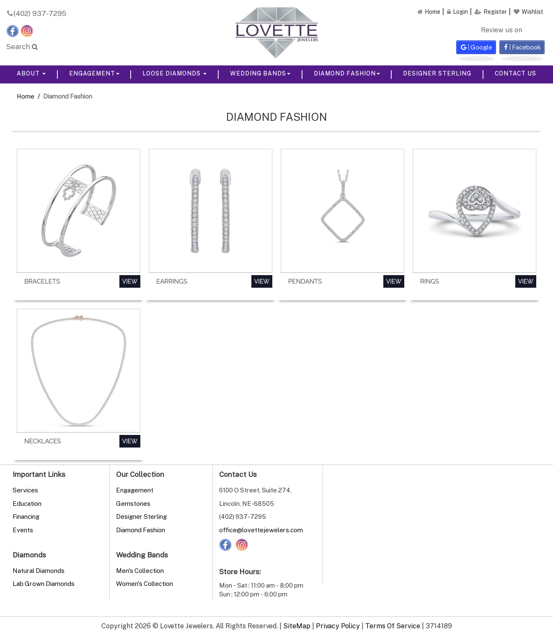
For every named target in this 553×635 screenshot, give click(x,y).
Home (25, 96)
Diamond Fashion (347, 73)
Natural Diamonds (39, 570)
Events (23, 530)
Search (22, 46)
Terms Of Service (392, 626)
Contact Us (515, 73)
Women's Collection (144, 583)
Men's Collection (140, 570)
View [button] (129, 281)
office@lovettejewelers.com (261, 530)
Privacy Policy (338, 626)
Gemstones (133, 503)
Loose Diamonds (174, 73)
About (31, 73)
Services (25, 490)
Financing (26, 516)
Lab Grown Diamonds (44, 583)
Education (27, 503)
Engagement (94, 73)
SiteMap (296, 626)
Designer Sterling (437, 73)
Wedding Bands (260, 73)
